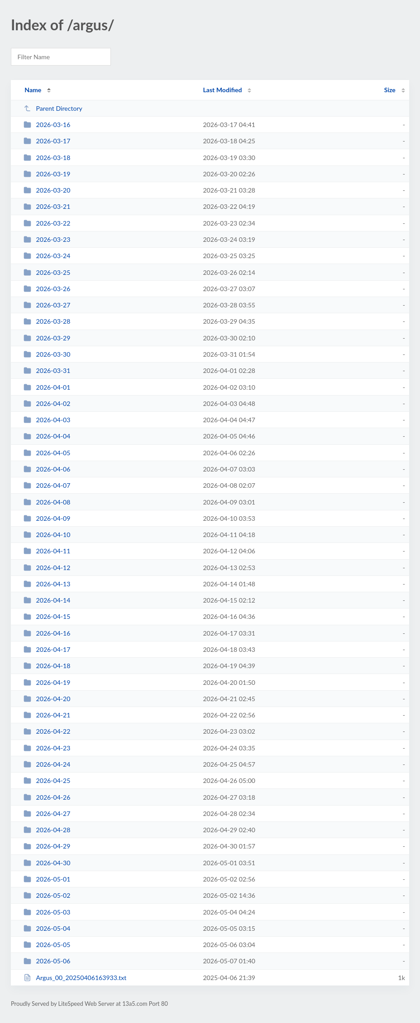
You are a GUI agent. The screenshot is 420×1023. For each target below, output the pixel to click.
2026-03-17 (47, 141)
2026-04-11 (47, 551)
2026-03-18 (47, 157)
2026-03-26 (47, 288)
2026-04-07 (47, 485)
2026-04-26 (47, 797)
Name (32, 90)
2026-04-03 (47, 420)
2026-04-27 (47, 813)
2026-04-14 (47, 600)
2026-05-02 (47, 895)
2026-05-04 (47, 928)
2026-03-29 (47, 338)
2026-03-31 (47, 370)
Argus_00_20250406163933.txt (75, 977)
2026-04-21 (47, 715)
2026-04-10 (47, 534)
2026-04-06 (47, 469)
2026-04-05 (47, 453)
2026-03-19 (47, 174)
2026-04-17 (47, 649)
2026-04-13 (47, 584)
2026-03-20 (47, 190)
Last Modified (222, 90)
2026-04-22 (47, 731)
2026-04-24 (47, 764)
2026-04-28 (47, 830)
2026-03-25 (47, 272)
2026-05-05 (47, 944)
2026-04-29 (47, 846)
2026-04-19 (47, 682)
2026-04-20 (47, 698)
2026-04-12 (47, 567)
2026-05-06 (47, 961)
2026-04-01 (47, 387)
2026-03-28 (47, 321)
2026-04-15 (47, 616)
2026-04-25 (47, 780)
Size (390, 90)
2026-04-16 (47, 633)
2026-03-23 (47, 239)
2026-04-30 (47, 863)
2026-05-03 (47, 912)
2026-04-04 (47, 436)
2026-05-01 (47, 879)
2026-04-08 (47, 502)
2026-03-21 (47, 206)
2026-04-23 (47, 748)
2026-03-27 (47, 305)
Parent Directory (53, 108)
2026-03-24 (47, 255)
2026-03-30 (47, 354)
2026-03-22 (47, 223)
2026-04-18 (47, 665)
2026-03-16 (47, 124)
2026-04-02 (47, 403)
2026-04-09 (47, 518)
